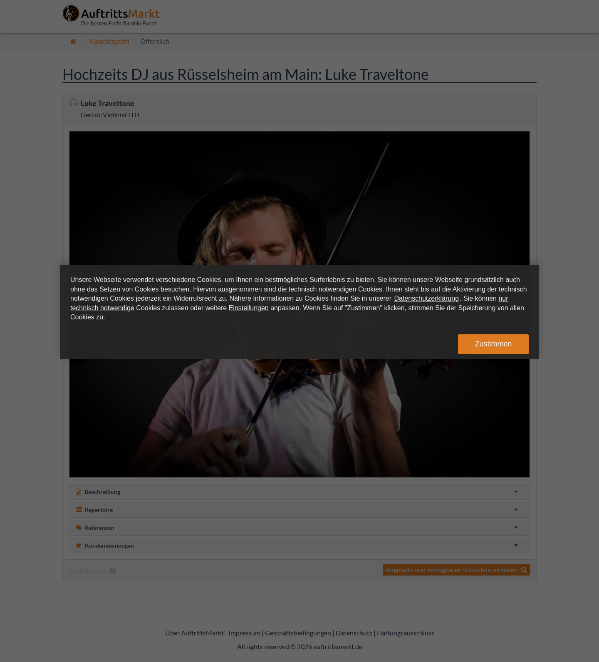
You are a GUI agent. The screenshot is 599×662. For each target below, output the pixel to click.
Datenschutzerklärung (426, 298)
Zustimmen (493, 344)
